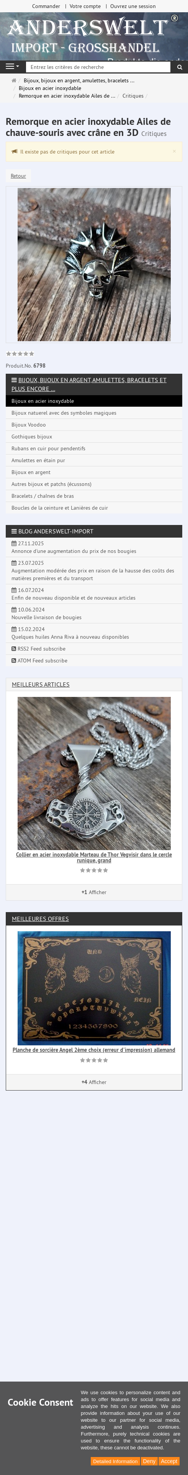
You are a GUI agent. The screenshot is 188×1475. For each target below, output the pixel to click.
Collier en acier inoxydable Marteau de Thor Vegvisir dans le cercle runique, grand (94, 857)
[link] (20, 354)
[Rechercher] (180, 67)
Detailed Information (115, 1461)
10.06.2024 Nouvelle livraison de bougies (46, 613)
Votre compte (85, 6)
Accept (169, 1461)
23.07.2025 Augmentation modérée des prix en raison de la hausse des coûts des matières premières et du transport (92, 570)
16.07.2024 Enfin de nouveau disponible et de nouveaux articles (73, 594)
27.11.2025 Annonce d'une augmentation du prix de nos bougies (73, 547)
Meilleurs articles (41, 684)
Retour (18, 175)
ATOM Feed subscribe (39, 660)
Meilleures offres (40, 918)
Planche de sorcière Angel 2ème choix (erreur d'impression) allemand (94, 1050)
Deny (149, 1461)
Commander (46, 6)
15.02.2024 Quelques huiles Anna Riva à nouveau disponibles (70, 633)
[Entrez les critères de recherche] (98, 67)
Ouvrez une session (133, 6)
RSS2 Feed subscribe (38, 648)
